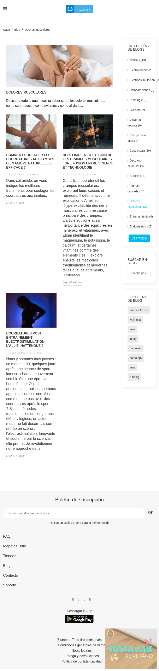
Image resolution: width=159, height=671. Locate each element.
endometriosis (139, 310)
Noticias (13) (138, 60)
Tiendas (9, 556)
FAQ (7, 536)
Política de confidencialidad (81, 661)
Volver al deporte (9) (135, 122)
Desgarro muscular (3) (136, 163)
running (134, 377)
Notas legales (82, 650)
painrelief (135, 348)
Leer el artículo (15, 202)
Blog (7, 566)
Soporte (9, 585)
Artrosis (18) (137, 175)
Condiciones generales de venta (81, 645)
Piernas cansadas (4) (136, 188)
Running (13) (138, 100)
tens (132, 367)
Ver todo (139, 238)
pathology (136, 358)
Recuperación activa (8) (138, 138)
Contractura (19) (140, 150)
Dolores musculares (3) (137, 203)
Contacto (10, 575)
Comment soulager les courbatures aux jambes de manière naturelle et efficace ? (30, 161)
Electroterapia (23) (140, 70)
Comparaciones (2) (140, 90)
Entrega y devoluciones (81, 656)
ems (132, 329)
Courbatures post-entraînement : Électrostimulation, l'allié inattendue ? (25, 340)
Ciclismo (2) (137, 110)
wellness (135, 319)
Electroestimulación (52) (140, 80)
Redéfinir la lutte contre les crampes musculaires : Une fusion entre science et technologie (88, 161)
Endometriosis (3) (140, 226)
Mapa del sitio (14, 546)
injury (133, 338)
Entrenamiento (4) (140, 216)
